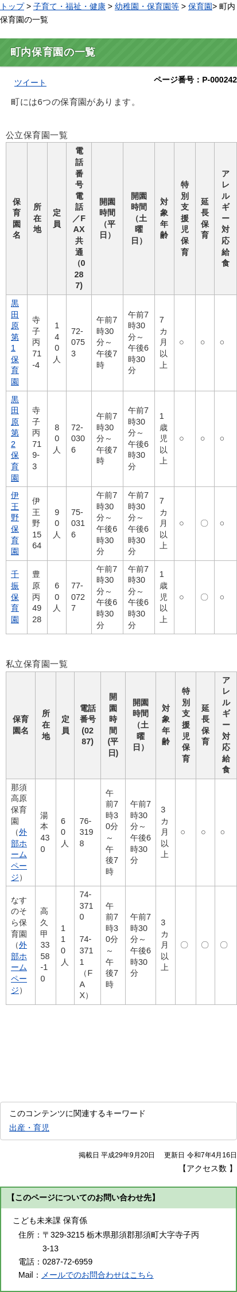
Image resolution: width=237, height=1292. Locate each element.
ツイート (30, 82)
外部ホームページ (19, 854)
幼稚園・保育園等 (147, 6)
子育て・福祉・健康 (69, 6)
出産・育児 (29, 1127)
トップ (12, 6)
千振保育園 (15, 596)
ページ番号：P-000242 (195, 79)
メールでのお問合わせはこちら (97, 1274)
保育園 (200, 6)
